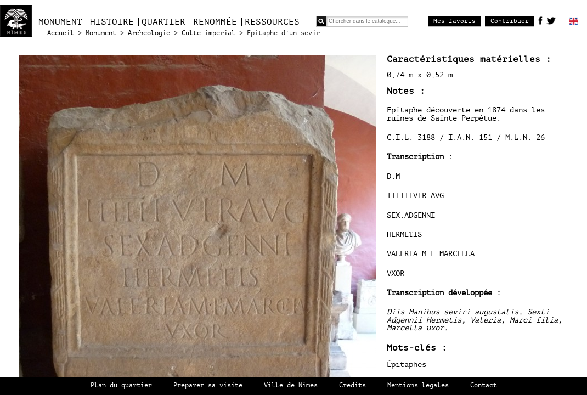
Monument (60, 22)
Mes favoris (454, 21)
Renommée (215, 22)
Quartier (163, 22)
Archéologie (149, 33)
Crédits (352, 385)
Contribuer (509, 21)
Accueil (60, 33)
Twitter (551, 20)
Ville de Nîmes (291, 385)
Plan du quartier (121, 385)
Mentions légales (418, 385)
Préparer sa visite (207, 385)
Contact (483, 385)
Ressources (272, 22)
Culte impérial (208, 33)
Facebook (540, 20)
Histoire (112, 22)
